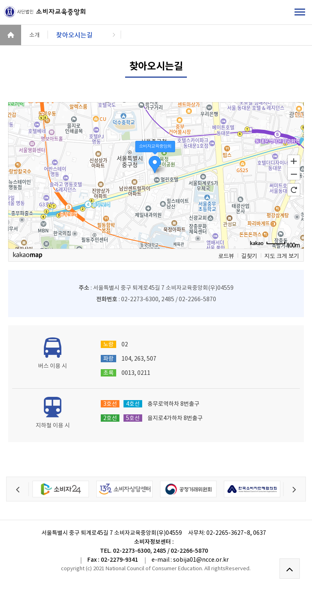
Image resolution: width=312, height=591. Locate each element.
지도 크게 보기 (281, 255)
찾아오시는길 (74, 35)
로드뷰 (226, 255)
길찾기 (249, 255)
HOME (10, 35)
